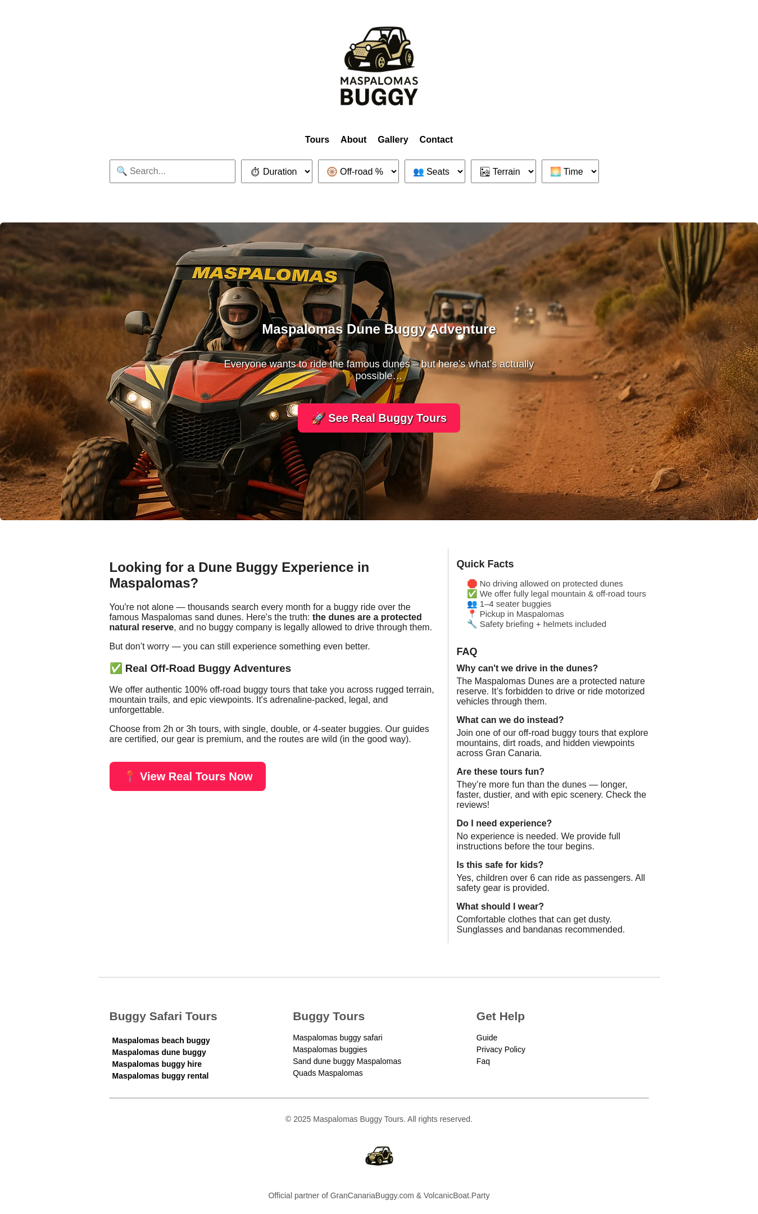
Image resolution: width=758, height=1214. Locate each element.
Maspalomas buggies (330, 1049)
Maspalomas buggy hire (157, 1064)
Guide (486, 1037)
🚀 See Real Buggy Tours (379, 418)
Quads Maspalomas (328, 1072)
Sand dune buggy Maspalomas (347, 1061)
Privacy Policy (500, 1049)
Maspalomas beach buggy (161, 1040)
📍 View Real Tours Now (188, 776)
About (353, 139)
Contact (436, 139)
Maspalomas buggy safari (338, 1037)
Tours (317, 139)
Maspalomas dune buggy (159, 1052)
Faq (483, 1061)
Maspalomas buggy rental (160, 1075)
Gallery (393, 139)
